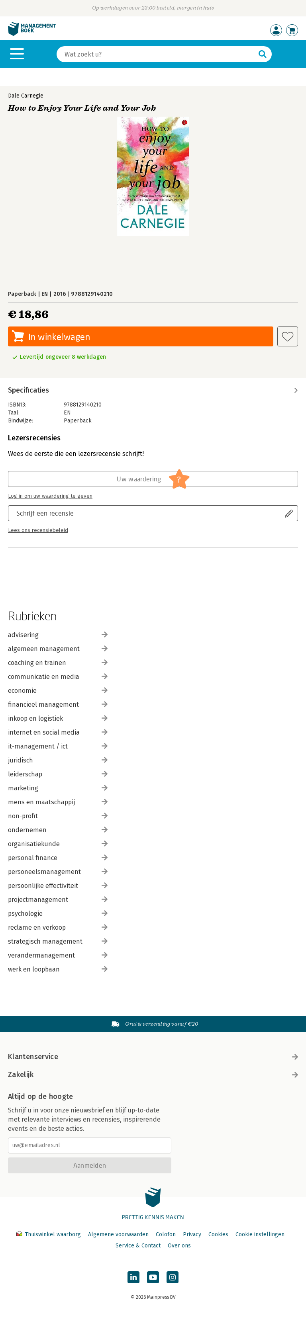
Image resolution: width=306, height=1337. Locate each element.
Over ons (179, 1245)
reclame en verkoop (58, 927)
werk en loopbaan (58, 969)
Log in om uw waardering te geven (50, 496)
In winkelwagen (59, 336)
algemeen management (58, 649)
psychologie (58, 913)
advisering (58, 635)
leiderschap (58, 774)
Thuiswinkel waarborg (49, 1234)
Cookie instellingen (259, 1234)
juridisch (58, 760)
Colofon (166, 1234)
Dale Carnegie (25, 95)
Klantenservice (153, 1056)
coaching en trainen (58, 663)
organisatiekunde (58, 844)
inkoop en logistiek (58, 718)
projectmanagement (58, 899)
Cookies (218, 1234)
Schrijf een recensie (45, 513)
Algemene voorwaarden (118, 1234)
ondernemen (58, 830)
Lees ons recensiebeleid (38, 530)
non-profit (58, 816)
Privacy (192, 1234)
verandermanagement (58, 955)
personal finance (58, 858)
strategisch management (58, 941)
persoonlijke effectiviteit (58, 885)
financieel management (58, 704)
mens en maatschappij (58, 802)
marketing (58, 788)
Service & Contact (138, 1245)
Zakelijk (153, 1074)
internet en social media (58, 732)
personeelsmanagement (58, 872)
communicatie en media (58, 676)
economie (58, 690)
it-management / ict (58, 746)
